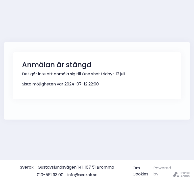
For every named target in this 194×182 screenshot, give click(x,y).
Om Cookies (140, 171)
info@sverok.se (82, 175)
